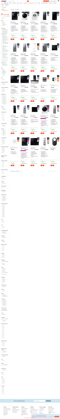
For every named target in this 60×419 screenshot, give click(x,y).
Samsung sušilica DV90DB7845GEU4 (23, 22)
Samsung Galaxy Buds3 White (14, 148)
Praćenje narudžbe (46, 1)
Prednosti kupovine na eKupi (7, 409)
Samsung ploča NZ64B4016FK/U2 (33, 148)
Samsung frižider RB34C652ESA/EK (23, 116)
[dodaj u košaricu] (12, 39)
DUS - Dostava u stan (24, 409)
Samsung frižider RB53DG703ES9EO (23, 54)
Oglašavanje (5, 414)
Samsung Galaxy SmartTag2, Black (53, 148)
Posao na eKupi (5, 412)
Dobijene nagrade (5, 413)
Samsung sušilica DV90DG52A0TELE (33, 22)
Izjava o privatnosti (50, 409)
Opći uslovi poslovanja (51, 408)
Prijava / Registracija (53, 1)
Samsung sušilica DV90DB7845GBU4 (13, 22)
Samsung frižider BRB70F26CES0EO (33, 54)
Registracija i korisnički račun (16, 409)
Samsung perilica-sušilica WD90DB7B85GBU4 (24, 148)
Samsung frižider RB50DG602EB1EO (43, 22)
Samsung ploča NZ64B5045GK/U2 (13, 86)
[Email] (39, 401)
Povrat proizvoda (41, 409)
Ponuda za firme (14, 412)
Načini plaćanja (32, 408)
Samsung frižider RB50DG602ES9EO (13, 54)
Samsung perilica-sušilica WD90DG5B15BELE (44, 116)
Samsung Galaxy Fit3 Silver (54, 85)
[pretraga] (28, 1)
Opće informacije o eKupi (6, 408)
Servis (40, 412)
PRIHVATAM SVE (57, 416)
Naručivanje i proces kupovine (34, 409)
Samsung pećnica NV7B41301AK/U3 (53, 54)
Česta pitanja (14, 408)
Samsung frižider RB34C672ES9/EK (52, 116)
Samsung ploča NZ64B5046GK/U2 (23, 86)
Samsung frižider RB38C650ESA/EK (43, 148)
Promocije (2, 4)
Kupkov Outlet (7, 4)
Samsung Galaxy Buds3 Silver (43, 86)
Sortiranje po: (12, 9)
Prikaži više (3, 75)
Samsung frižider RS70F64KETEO (43, 54)
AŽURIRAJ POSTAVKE (51, 416)
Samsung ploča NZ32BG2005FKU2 (52, 22)
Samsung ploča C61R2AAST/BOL (33, 116)
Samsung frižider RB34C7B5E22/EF (13, 116)
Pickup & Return (41, 413)
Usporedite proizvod (14, 37)
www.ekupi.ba (34, 415)
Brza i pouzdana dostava (24, 408)
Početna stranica (3, 5)
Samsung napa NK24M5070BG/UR (33, 86)
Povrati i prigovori (41, 408)
